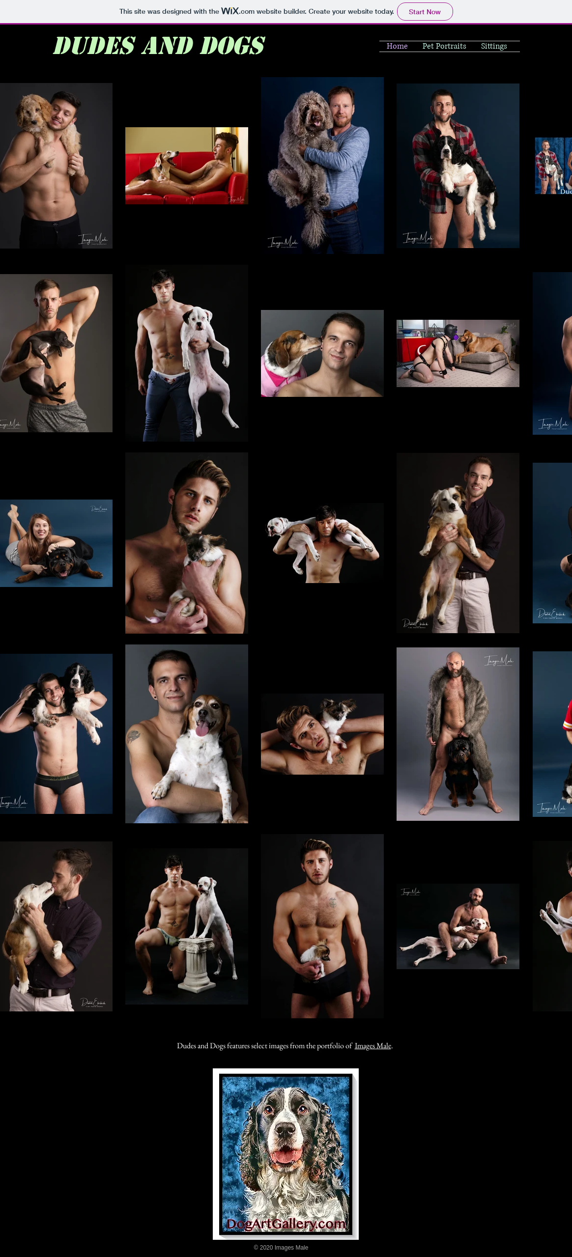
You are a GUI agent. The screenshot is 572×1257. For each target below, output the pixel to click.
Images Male (373, 1045)
